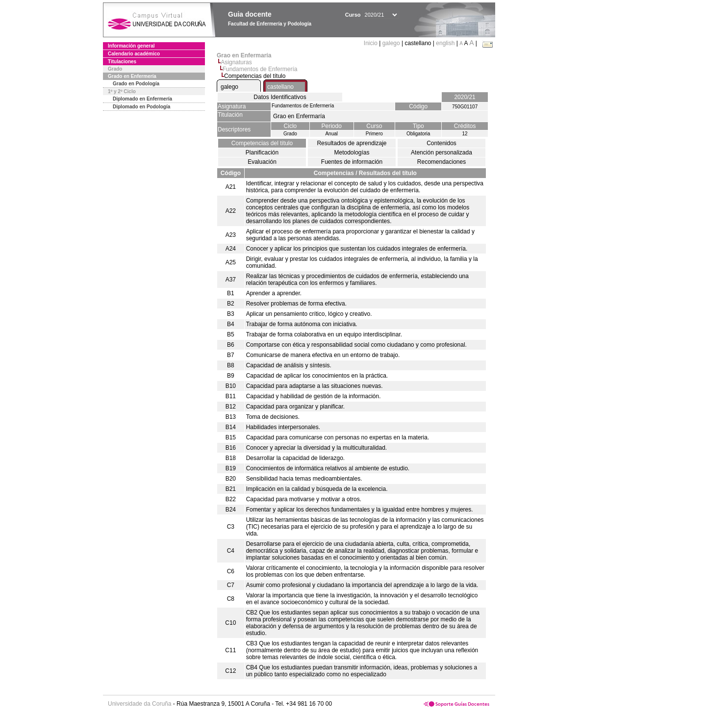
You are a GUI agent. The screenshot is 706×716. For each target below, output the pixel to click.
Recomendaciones (441, 161)
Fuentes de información (351, 161)
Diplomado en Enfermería (142, 99)
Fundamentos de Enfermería (260, 69)
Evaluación (262, 161)
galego (391, 43)
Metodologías (351, 152)
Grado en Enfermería (132, 76)
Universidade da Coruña (139, 703)
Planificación (262, 152)
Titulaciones (122, 61)
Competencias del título (262, 143)
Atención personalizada (441, 152)
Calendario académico (134, 53)
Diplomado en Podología (141, 106)
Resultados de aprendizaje (351, 143)
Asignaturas (236, 62)
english (445, 43)
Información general (131, 46)
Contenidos (441, 143)
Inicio (371, 43)
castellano (280, 86)
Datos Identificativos (279, 97)
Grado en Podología (136, 83)
